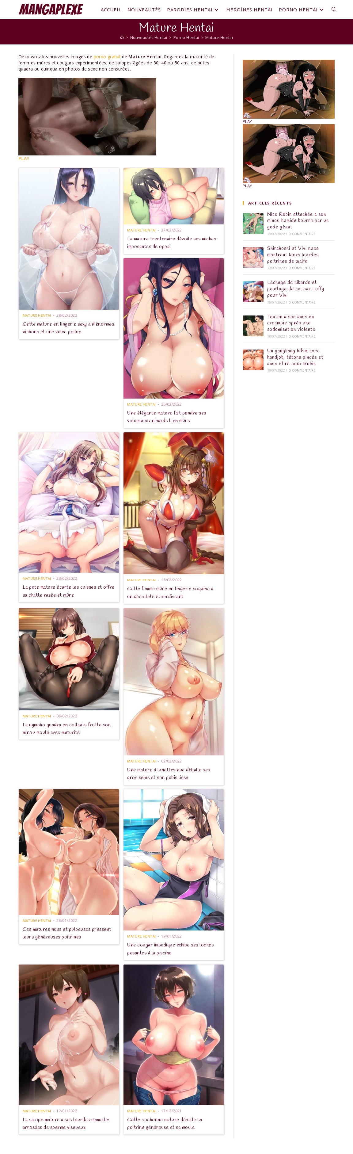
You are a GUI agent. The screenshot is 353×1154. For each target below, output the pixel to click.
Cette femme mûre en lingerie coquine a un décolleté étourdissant (172, 592)
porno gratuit (107, 56)
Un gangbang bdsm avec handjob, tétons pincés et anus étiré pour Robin (295, 357)
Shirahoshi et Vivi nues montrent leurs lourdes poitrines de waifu (293, 255)
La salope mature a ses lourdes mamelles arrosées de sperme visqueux (67, 1123)
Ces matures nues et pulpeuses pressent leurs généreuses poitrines (64, 932)
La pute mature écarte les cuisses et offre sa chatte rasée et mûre (65, 590)
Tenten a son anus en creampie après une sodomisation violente (291, 323)
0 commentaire (302, 234)
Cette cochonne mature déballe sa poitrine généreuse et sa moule (166, 1123)
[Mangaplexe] (121, 37)
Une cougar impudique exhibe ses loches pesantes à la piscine (172, 948)
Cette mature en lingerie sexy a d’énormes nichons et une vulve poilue (66, 327)
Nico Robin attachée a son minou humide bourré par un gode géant (298, 221)
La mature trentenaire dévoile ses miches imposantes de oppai (166, 242)
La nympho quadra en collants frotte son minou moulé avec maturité (64, 728)
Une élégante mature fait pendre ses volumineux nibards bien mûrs (169, 416)
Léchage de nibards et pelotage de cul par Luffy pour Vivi (295, 289)
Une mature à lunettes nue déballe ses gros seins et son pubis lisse (171, 773)
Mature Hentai (220, 37)
